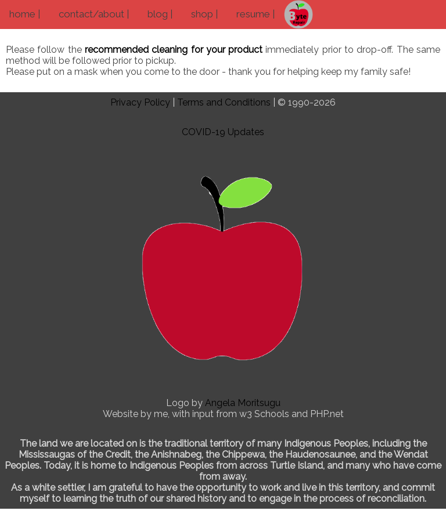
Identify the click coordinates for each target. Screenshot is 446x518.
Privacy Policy (140, 102)
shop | (204, 14)
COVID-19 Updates (223, 131)
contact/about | (94, 14)
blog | (160, 14)
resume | (255, 14)
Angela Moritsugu (242, 402)
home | (24, 14)
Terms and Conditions (224, 102)
